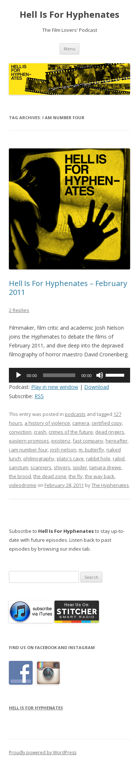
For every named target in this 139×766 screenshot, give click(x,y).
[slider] (59, 375)
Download (96, 386)
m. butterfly (91, 449)
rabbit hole (98, 458)
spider (80, 467)
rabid (119, 458)
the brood (20, 476)
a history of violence (47, 423)
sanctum (18, 467)
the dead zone (49, 476)
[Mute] (99, 375)
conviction (20, 432)
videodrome (22, 485)
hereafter (117, 440)
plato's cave (70, 458)
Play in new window (54, 386)
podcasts (75, 414)
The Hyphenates (110, 485)
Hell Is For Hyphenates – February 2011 (68, 287)
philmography (38, 458)
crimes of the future (71, 432)
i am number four (28, 449)
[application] (69, 375)
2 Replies (19, 310)
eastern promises (29, 440)
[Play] (18, 375)
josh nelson (63, 449)
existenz (60, 440)
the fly (76, 476)
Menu (69, 48)
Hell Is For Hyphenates (69, 14)
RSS (39, 396)
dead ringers (109, 432)
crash (40, 432)
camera (80, 423)
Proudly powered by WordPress (42, 752)
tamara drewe (105, 467)
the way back (100, 476)
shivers (62, 467)
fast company (88, 440)
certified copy (107, 423)
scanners (41, 467)
